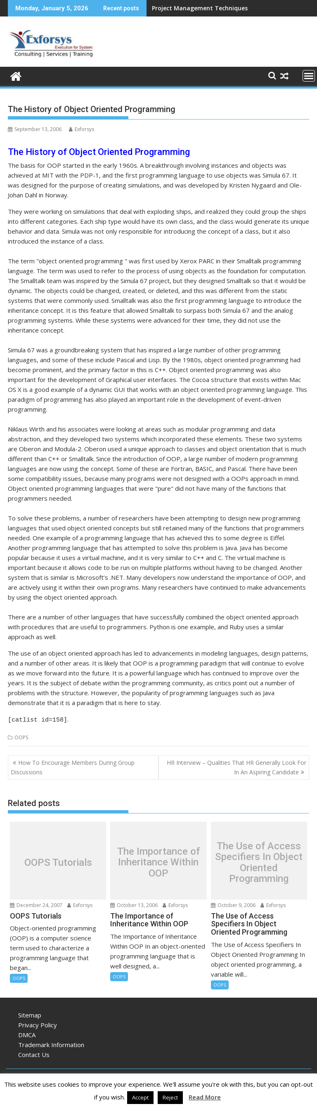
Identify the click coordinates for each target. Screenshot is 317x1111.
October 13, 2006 (134, 903)
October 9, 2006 (233, 903)
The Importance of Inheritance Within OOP (158, 861)
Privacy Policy (37, 1024)
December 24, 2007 (36, 903)
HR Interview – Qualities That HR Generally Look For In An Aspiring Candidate (236, 765)
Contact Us (34, 1053)
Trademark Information (51, 1043)
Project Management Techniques (200, 8)
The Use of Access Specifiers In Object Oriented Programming (259, 861)
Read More (205, 1097)
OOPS (21, 736)
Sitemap (29, 1014)
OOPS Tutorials (58, 861)
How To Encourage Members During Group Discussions (73, 765)
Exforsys (81, 129)
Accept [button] (140, 1097)
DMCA (26, 1033)
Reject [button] (170, 1097)
